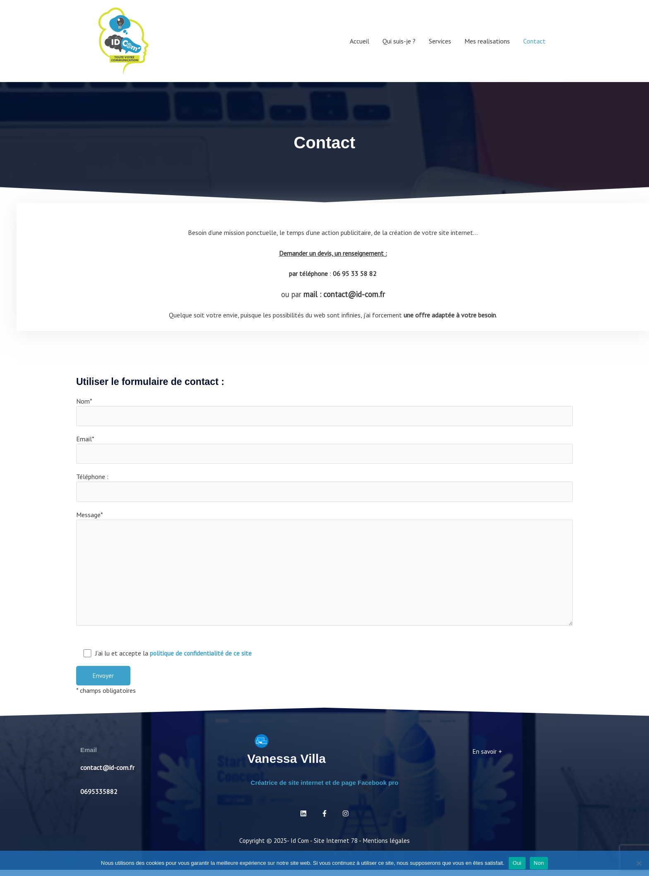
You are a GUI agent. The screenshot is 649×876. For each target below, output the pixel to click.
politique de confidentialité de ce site (201, 659)
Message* (324, 573)
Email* (324, 450)
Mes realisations (487, 41)
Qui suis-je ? (399, 41)
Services (440, 41)
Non (539, 863)
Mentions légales (388, 846)
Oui (517, 863)
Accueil (359, 41)
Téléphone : (324, 489)
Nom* (324, 412)
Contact (534, 41)
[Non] (639, 863)
